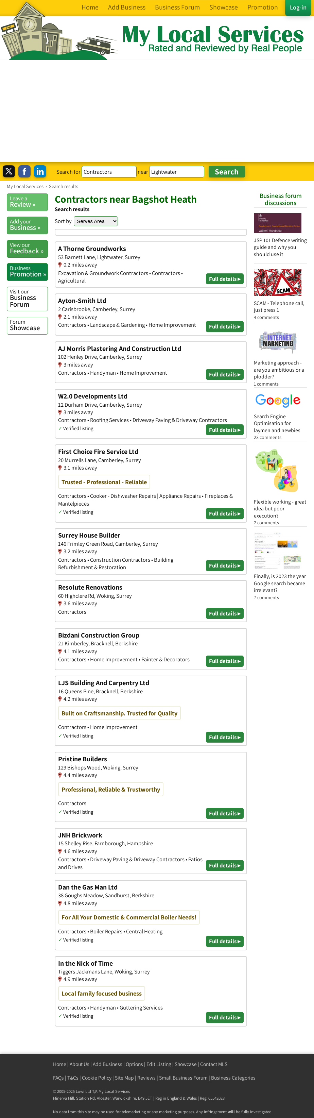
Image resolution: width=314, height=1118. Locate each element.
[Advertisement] (157, 110)
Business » (29, 225)
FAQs (58, 1077)
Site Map (124, 1077)
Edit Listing (158, 1064)
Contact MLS (213, 1064)
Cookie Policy (96, 1077)
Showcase (29, 325)
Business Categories (233, 1077)
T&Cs (72, 1077)
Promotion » (29, 271)
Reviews (146, 1077)
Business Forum (29, 298)
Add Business (107, 1064)
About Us (79, 1064)
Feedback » (29, 248)
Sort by (63, 221)
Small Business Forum (183, 1077)
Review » (29, 201)
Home (59, 1064)
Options (134, 1064)
